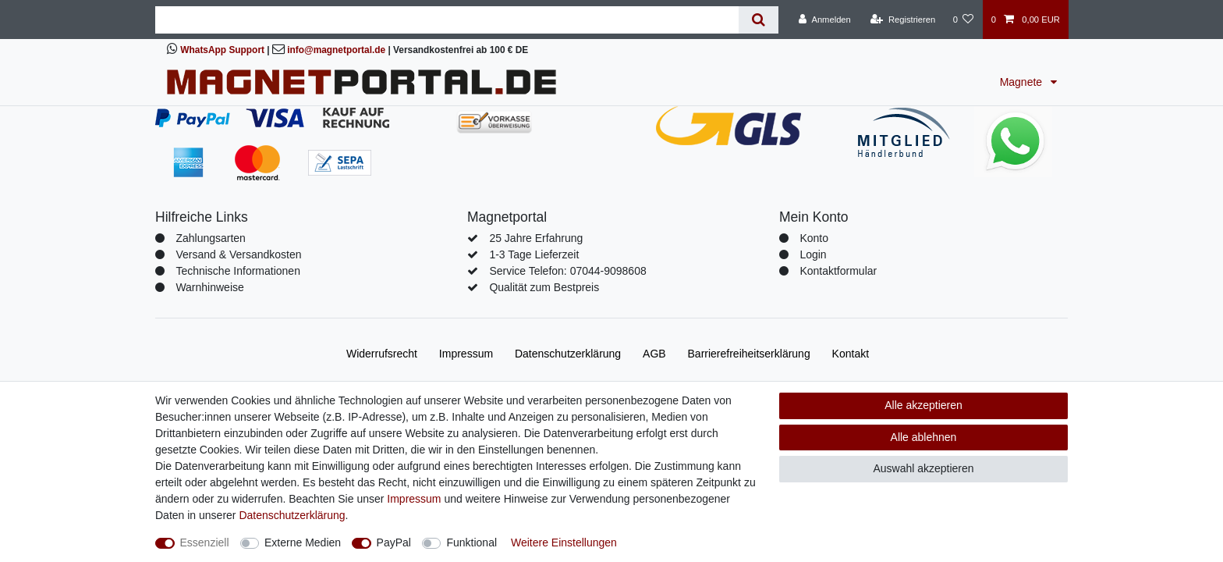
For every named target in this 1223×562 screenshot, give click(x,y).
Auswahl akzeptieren (923, 468)
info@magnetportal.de (336, 49)
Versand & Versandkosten (238, 254)
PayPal (394, 542)
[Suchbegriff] (447, 20)
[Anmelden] (825, 19)
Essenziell (204, 542)
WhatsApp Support (222, 49)
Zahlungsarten (210, 238)
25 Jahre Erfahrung (536, 238)
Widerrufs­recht (381, 353)
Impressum (466, 353)
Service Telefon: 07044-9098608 (567, 271)
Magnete (1022, 82)
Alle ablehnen (924, 437)
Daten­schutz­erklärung (568, 353)
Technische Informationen (237, 271)
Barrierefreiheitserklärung (749, 353)
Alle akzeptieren (923, 405)
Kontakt (850, 353)
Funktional (471, 542)
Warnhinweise (209, 287)
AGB (654, 353)
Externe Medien (302, 542)
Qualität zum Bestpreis (544, 287)
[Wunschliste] (963, 19)
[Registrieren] (903, 19)
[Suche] (758, 20)
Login (812, 254)
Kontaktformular (838, 271)
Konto (813, 238)
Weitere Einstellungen (564, 542)
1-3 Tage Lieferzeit (534, 254)
